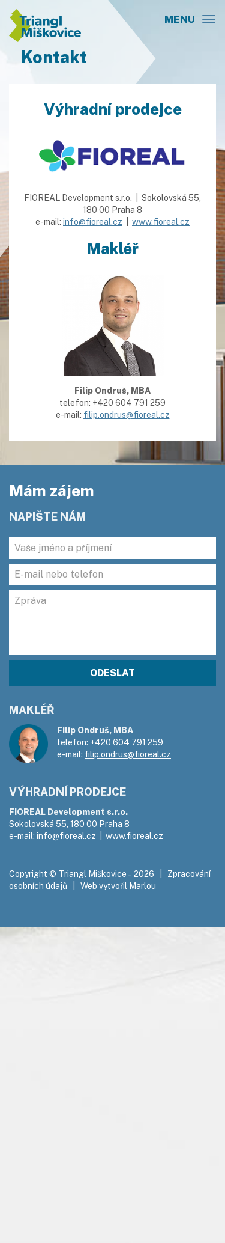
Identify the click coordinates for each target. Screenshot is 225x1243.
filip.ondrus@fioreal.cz (126, 415)
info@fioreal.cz (92, 222)
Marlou (142, 886)
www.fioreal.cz (161, 222)
